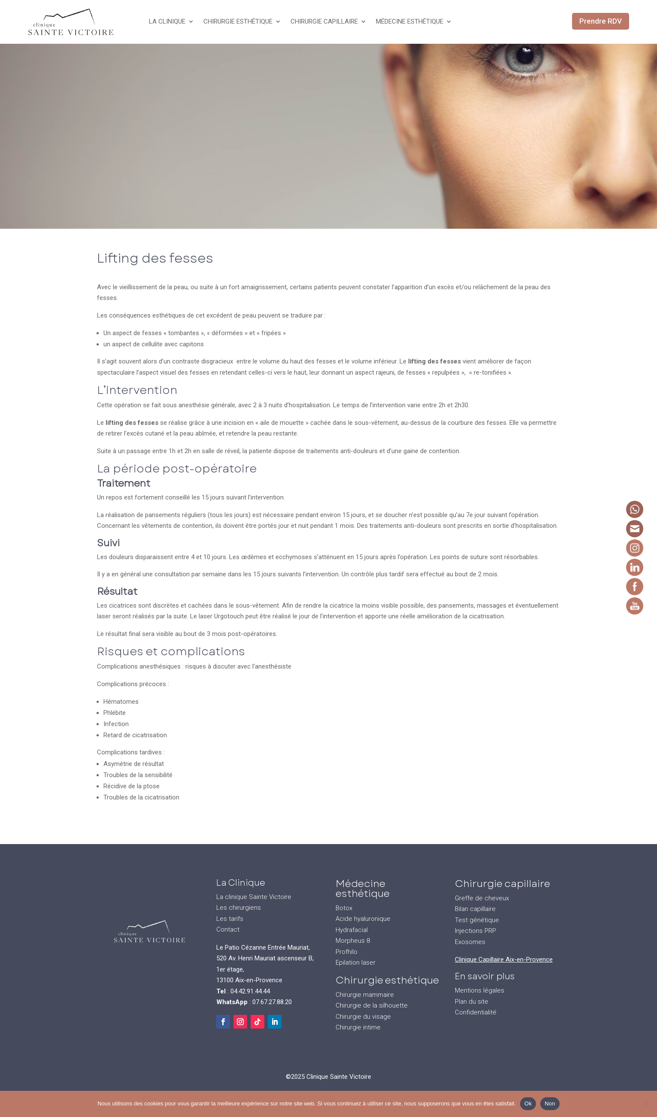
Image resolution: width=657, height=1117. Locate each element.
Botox (344, 908)
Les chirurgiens (238, 907)
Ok (528, 1103)
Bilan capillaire (475, 909)
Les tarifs (229, 919)
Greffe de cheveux (482, 898)
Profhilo (346, 952)
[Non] (646, 1103)
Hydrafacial (352, 930)
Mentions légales (479, 990)
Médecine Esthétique (409, 21)
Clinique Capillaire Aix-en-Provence (504, 959)
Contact (227, 929)
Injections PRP (475, 931)
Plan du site (471, 1001)
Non (550, 1103)
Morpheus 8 (353, 940)
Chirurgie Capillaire (324, 21)
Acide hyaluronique (363, 919)
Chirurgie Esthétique (237, 21)
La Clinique (167, 21)
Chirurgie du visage (363, 1016)
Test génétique (477, 920)
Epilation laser (355, 962)
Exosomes (470, 942)
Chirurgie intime (358, 1027)
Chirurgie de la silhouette (372, 1005)
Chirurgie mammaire (365, 995)
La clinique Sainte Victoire (253, 897)
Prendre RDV (600, 21)
